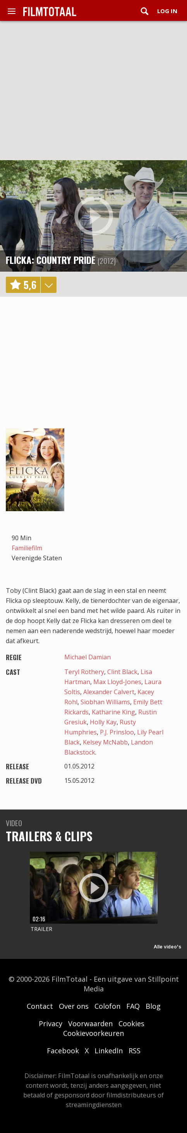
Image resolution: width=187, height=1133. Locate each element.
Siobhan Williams (105, 702)
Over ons (74, 1006)
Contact (40, 1006)
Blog (153, 1006)
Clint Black (122, 671)
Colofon (107, 1006)
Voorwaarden (90, 1023)
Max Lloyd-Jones (117, 682)
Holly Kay (103, 722)
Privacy (50, 1023)
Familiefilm (27, 548)
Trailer (41, 929)
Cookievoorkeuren (93, 1033)
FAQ (133, 1006)
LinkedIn (108, 1050)
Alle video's (167, 947)
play (93, 216)
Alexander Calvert (108, 692)
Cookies (131, 1023)
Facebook (63, 1050)
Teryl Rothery (84, 671)
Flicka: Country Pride (50, 260)
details (48, 285)
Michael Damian (87, 657)
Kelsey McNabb (105, 742)
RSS (135, 1050)
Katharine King (113, 712)
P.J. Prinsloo (117, 732)
